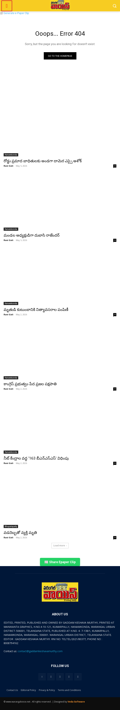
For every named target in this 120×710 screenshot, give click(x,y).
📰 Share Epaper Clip (60, 562)
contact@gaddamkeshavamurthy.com (40, 651)
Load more (60, 545)
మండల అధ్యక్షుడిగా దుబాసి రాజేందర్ (31, 235)
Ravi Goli (8, 165)
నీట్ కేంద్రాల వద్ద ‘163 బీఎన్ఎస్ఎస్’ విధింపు (36, 458)
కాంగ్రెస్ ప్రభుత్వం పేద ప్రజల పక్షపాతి (30, 384)
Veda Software (76, 701)
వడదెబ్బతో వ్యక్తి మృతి (20, 532)
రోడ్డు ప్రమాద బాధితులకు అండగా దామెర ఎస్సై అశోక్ (43, 161)
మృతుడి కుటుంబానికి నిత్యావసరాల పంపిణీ (36, 309)
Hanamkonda (11, 154)
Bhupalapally (11, 526)
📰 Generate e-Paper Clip (14, 13)
